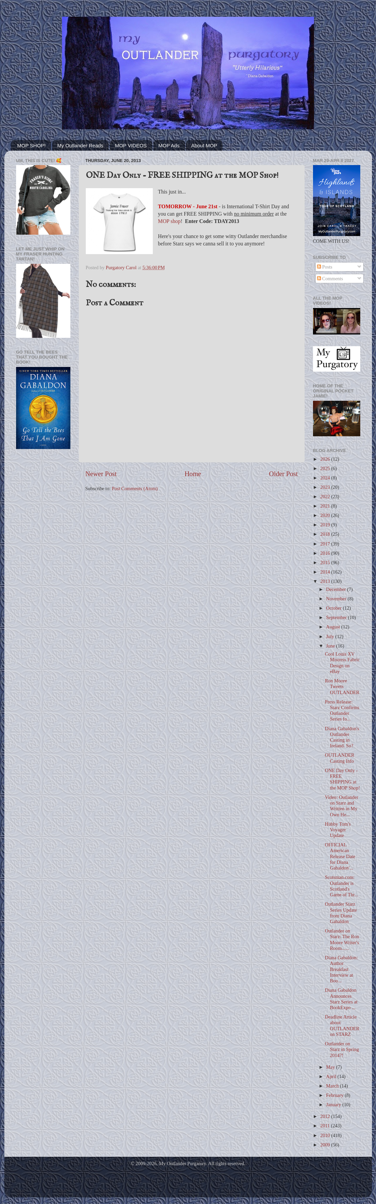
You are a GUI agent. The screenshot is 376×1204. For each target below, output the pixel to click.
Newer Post (101, 473)
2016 (325, 553)
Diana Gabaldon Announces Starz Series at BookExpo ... (341, 998)
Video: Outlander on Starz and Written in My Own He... (341, 806)
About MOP (204, 145)
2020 (325, 515)
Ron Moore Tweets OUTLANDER (342, 686)
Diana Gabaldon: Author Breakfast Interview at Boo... (341, 969)
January (334, 1104)
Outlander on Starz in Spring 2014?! (342, 1049)
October (334, 608)
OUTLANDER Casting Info (339, 757)
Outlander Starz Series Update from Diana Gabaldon (341, 912)
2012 (325, 1116)
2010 (325, 1135)
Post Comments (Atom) (135, 488)
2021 (325, 506)
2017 (325, 543)
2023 (325, 487)
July (330, 636)
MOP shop (169, 221)
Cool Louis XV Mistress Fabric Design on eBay (342, 662)
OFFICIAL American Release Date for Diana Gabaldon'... (340, 856)
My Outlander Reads (80, 145)
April (331, 1076)
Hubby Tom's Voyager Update (338, 829)
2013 (325, 581)
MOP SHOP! (31, 145)
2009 (325, 1144)
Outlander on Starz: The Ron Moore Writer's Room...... (342, 939)
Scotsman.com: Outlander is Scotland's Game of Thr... (341, 886)
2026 (325, 459)
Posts (324, 267)
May (331, 1067)
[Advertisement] (43, 561)
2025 (325, 468)
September (337, 617)
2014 (325, 572)
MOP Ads (169, 145)
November (337, 598)
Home (193, 473)
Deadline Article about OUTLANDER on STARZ (342, 1025)
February (335, 1095)
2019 (325, 524)
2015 (325, 562)
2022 (325, 496)
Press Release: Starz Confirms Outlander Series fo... (342, 710)
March (333, 1085)
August (333, 626)
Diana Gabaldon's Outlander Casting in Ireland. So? (342, 737)
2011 (325, 1125)
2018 (325, 534)
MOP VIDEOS (131, 145)
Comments (330, 278)
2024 (325, 477)
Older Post (283, 473)
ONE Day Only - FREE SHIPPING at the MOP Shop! (342, 779)
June (331, 646)
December (336, 589)
